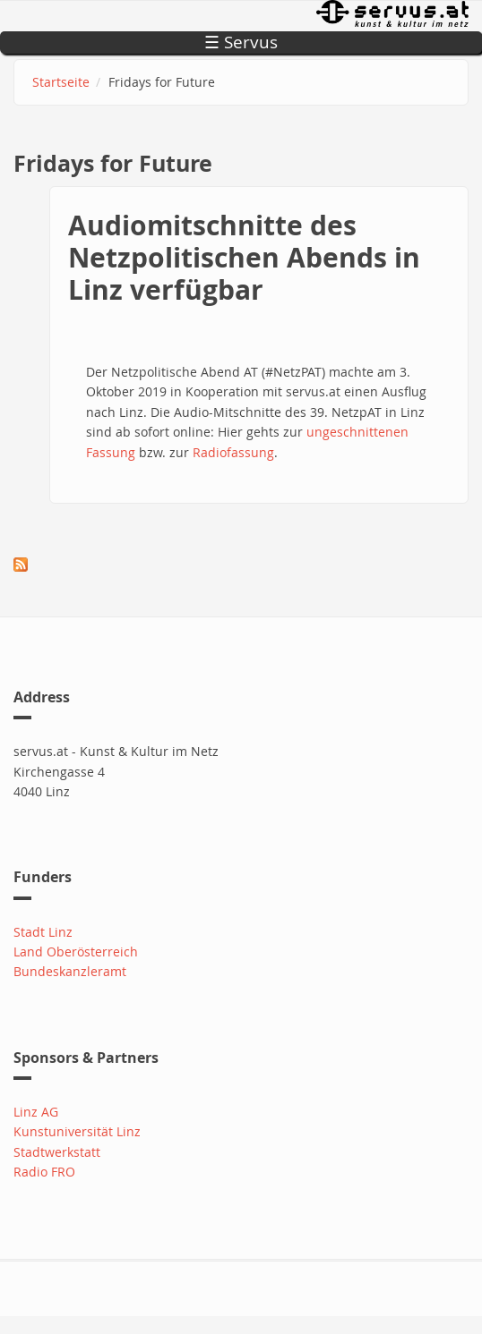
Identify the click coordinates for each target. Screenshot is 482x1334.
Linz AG (35, 1111)
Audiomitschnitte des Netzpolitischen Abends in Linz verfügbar (244, 257)
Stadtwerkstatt (56, 1151)
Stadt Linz (43, 931)
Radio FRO (44, 1171)
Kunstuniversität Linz (77, 1131)
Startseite (61, 81)
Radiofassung (233, 452)
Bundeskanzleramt (69, 971)
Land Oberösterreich (75, 951)
